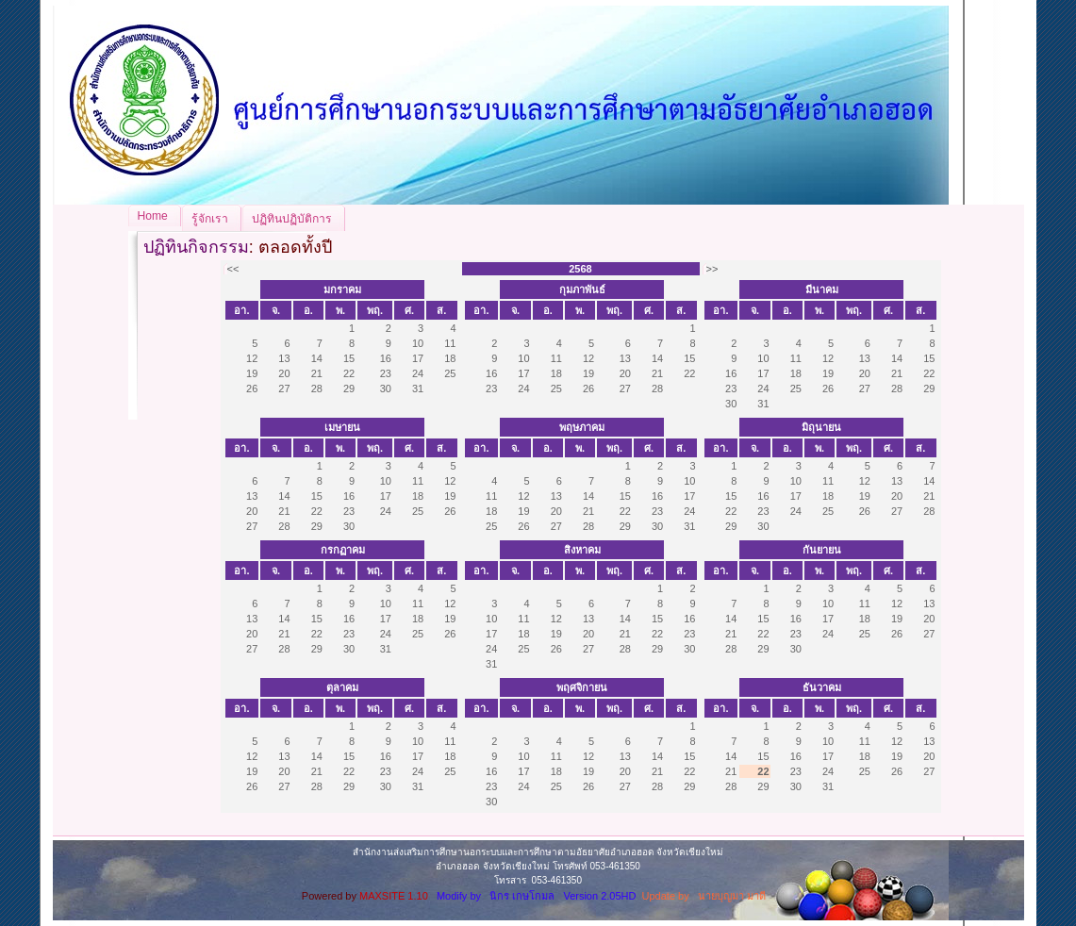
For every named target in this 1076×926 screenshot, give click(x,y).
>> (712, 268)
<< (233, 268)
